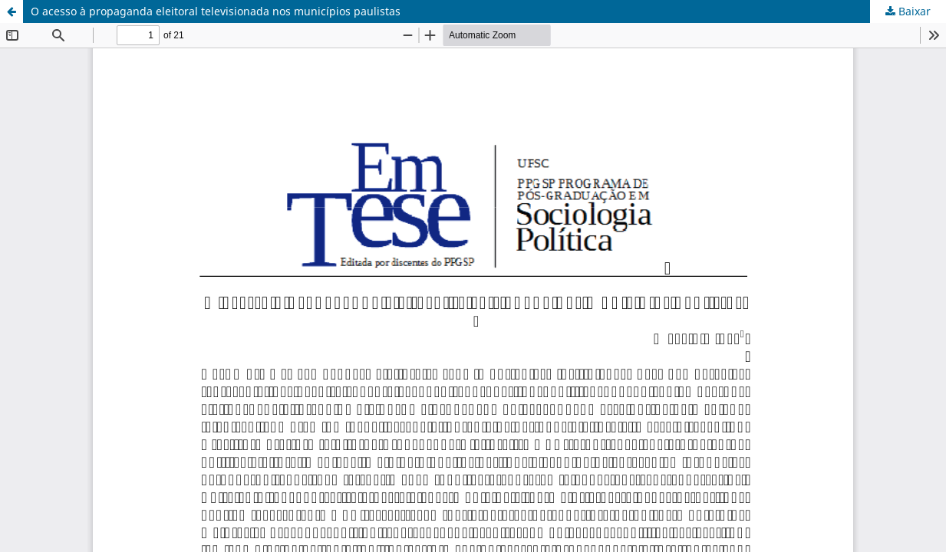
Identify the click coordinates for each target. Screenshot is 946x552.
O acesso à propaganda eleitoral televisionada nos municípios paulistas (215, 11)
